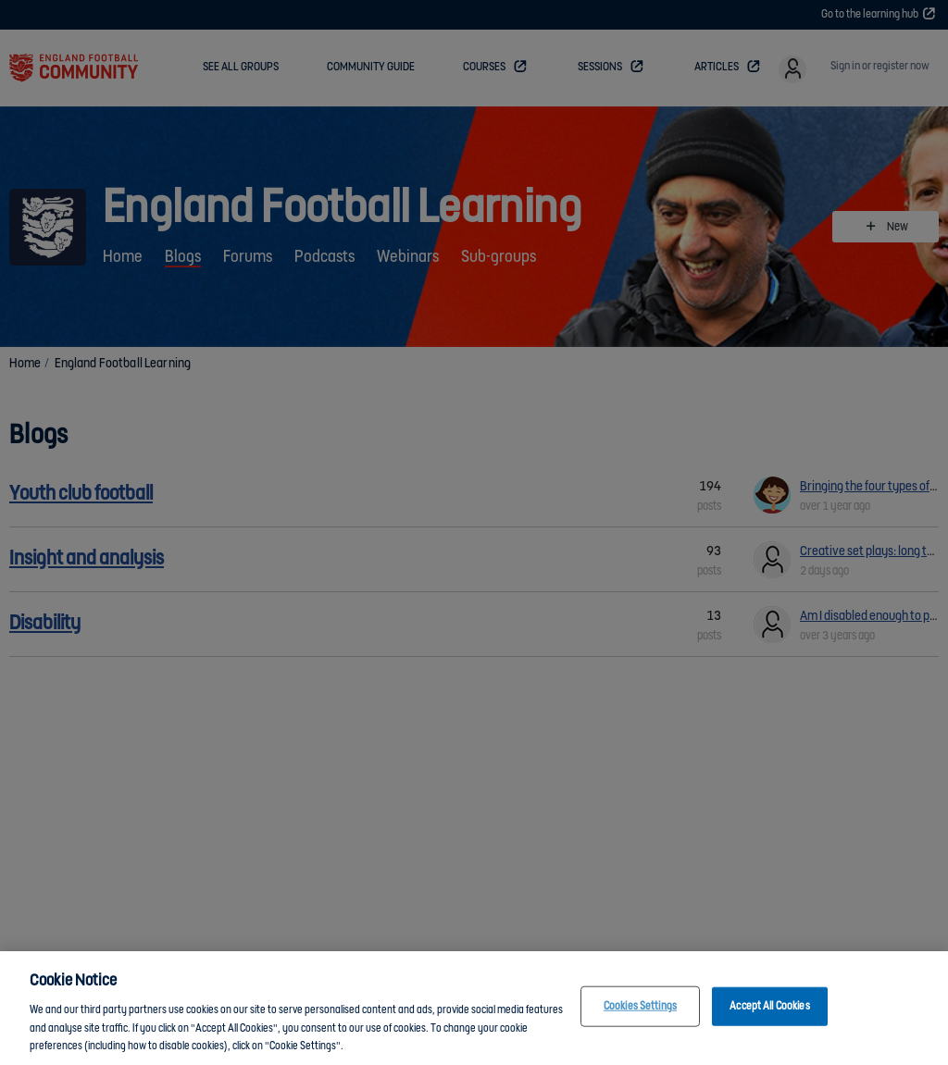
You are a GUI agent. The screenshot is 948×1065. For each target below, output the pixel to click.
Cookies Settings (640, 1007)
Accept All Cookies (769, 1007)
